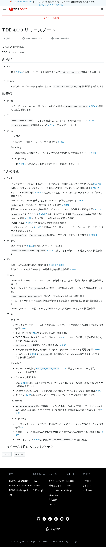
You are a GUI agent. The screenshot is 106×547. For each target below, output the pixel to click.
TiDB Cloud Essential (23, 2)
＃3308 (52, 265)
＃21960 (43, 214)
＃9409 (30, 246)
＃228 (93, 153)
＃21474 (30, 222)
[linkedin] (50, 519)
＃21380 (37, 227)
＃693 (28, 395)
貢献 (8, 38)
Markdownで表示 (60, 38)
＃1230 (60, 142)
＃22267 (80, 200)
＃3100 (91, 120)
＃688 (24, 383)
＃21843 (93, 106)
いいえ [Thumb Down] (19, 454)
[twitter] (44, 519)
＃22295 (95, 188)
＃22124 (97, 209)
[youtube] (62, 519)
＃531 (22, 427)
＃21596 (28, 218)
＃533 (21, 164)
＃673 (98, 390)
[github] (38, 519)
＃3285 (72, 269)
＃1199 (34, 333)
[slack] (56, 519)
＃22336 (97, 183)
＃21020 (93, 235)
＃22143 (65, 205)
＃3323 (60, 265)
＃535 (36, 439)
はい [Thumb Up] (7, 454)
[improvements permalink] (14, 93)
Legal (75, 541)
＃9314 (50, 250)
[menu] (4, 9)
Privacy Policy (60, 541)
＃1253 (62, 345)
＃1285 (33, 354)
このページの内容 (53, 18)
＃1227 (63, 337)
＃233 (63, 368)
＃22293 (38, 192)
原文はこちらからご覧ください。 (53, 4)
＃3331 (51, 125)
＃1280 (96, 349)
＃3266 (19, 72)
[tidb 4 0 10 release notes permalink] (58, 30)
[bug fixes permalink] (21, 171)
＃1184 (23, 328)
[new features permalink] (14, 59)
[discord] (67, 519)
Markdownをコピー (32, 38)
